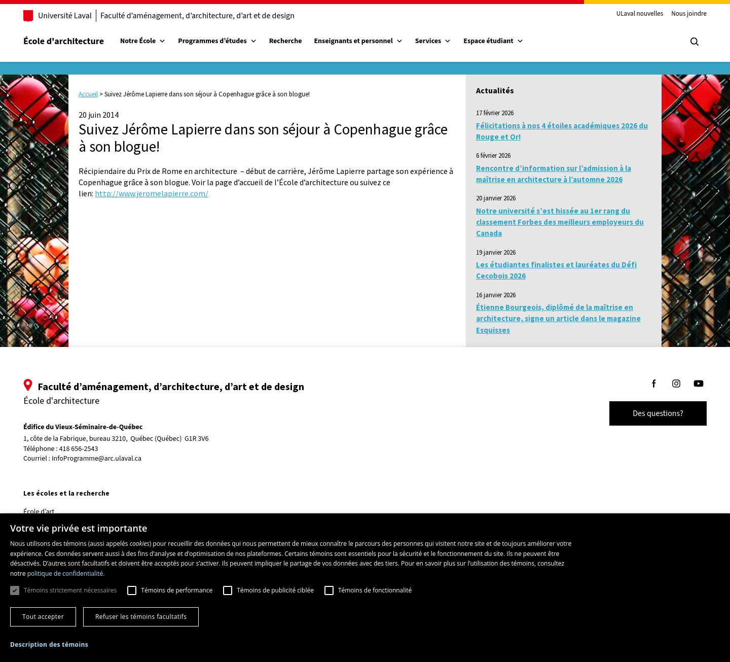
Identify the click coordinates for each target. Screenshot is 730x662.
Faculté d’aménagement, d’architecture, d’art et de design (208, 15)
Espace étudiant (503, 41)
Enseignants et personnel (368, 41)
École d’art (48, 512)
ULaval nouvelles (629, 14)
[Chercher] (684, 41)
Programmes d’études (227, 41)
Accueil (88, 94)
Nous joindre (679, 14)
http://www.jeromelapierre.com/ (151, 193)
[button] (49, 644)
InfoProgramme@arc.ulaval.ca (107, 459)
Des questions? (648, 413)
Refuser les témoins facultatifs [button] (141, 616)
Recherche (295, 41)
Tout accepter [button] (43, 616)
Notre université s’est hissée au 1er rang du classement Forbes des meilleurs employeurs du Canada (560, 222)
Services (443, 41)
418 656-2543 (88, 449)
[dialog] (365, 587)
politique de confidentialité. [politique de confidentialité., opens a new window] (66, 573)
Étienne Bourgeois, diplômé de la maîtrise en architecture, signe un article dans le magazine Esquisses (558, 318)
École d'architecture (73, 41)
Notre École (153, 41)
